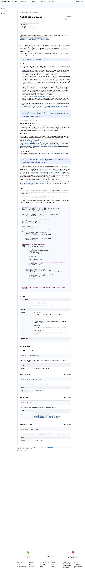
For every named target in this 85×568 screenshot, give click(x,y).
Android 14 (53, 566)
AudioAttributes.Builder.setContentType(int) (31, 173)
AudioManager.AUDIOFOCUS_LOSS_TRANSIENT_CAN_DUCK (34, 162)
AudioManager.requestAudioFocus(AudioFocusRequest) (33, 38)
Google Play (42, 1)
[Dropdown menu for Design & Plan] (28, 1)
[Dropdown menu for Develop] (36, 1)
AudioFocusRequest (44, 305)
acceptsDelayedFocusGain (40, 312)
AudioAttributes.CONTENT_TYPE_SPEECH (50, 172)
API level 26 (69, 16)
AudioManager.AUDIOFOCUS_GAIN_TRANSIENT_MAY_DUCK (35, 86)
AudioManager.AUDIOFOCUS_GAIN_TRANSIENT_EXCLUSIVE (35, 96)
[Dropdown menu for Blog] (54, 1)
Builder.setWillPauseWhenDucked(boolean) (34, 183)
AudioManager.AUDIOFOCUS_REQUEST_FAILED (32, 116)
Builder (22, 36)
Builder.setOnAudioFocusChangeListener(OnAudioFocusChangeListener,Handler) (39, 146)
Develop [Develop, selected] (33, 1)
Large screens (42, 564)
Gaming (30, 564)
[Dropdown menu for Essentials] (18, 1)
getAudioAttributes (38, 319)
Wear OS (41, 566)
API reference (5, 5)
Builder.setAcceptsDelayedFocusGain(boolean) (31, 140)
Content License (50, 447)
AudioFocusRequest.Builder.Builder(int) (30, 106)
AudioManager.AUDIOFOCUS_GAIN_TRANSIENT (32, 76)
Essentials (14, 1)
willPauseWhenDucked (38, 330)
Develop (29, 12)
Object (25, 24)
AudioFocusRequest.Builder (40, 302)
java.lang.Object (23, 26)
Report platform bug (77, 564)
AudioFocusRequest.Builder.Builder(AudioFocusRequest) (47, 107)
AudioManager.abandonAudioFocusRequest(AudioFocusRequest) (34, 39)
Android (19, 564)
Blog (52, 1)
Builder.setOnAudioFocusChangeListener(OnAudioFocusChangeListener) (39, 144)
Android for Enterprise (21, 566)
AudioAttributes (40, 125)
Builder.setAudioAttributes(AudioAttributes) (57, 125)
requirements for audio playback (54, 113)
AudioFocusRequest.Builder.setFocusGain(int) (55, 106)
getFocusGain (37, 325)
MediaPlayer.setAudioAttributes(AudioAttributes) (57, 173)
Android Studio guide (66, 565)
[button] (8, 14)
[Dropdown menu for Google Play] (46, 1)
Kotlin (66, 19)
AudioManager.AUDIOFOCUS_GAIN (30, 70)
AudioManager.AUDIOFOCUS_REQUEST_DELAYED (35, 143)
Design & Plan (24, 1)
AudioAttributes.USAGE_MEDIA (46, 130)
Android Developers (23, 12)
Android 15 (53, 564)
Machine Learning (32, 566)
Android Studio (79, 1)
